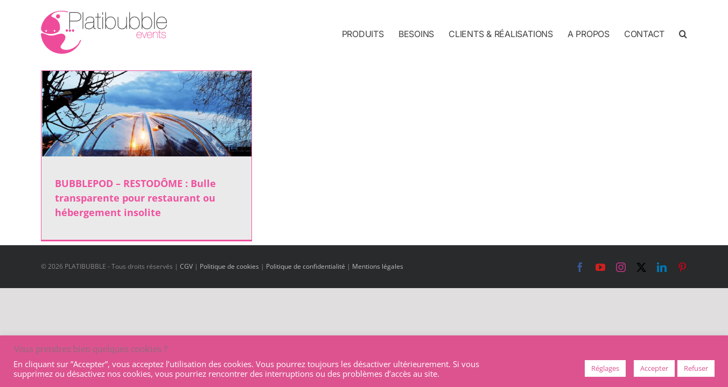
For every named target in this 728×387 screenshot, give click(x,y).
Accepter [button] (654, 368)
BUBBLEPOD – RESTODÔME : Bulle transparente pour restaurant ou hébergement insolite (135, 198)
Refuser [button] (696, 368)
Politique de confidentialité (305, 266)
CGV (186, 266)
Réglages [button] (605, 368)
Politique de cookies (229, 266)
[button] (683, 33)
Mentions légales (377, 266)
